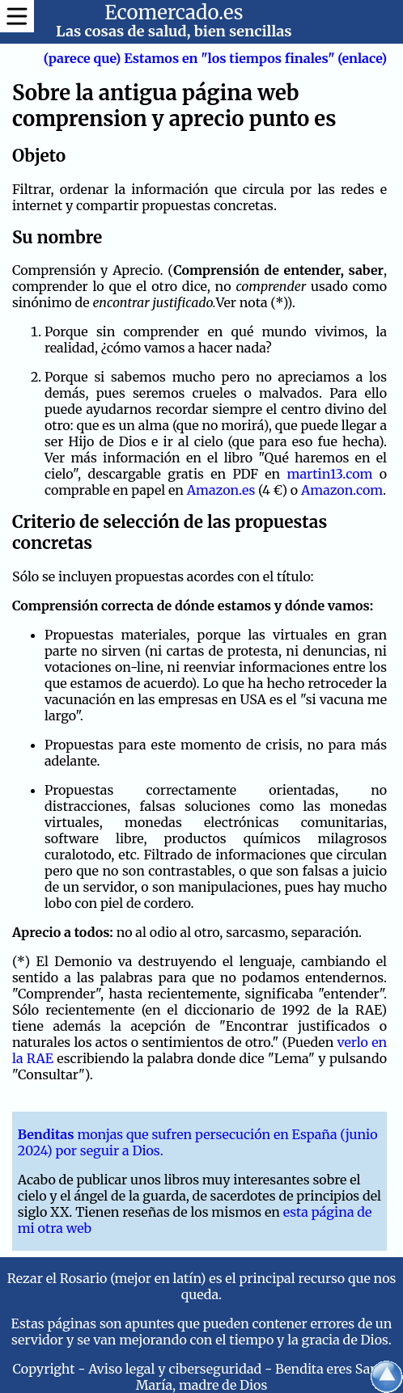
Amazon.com (342, 490)
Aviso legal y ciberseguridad (174, 1369)
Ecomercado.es (173, 12)
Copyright (44, 1369)
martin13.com (330, 474)
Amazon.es (221, 490)
